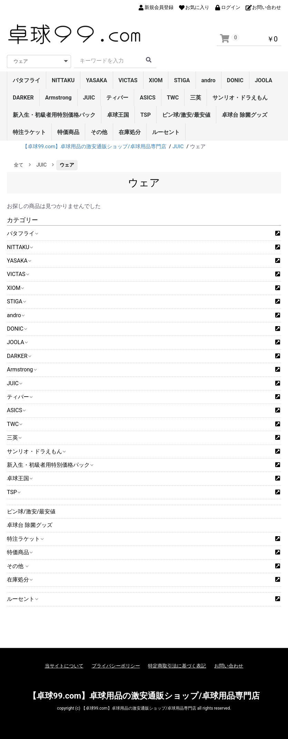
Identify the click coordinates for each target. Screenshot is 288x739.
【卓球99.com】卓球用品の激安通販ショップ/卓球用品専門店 (144, 696)
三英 (195, 97)
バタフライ (26, 80)
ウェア (67, 165)
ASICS (148, 97)
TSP (145, 115)
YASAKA (96, 80)
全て (18, 165)
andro (208, 80)
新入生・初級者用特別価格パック (54, 115)
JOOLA (263, 80)
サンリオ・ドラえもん (240, 97)
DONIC (235, 80)
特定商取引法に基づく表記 (177, 666)
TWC (173, 97)
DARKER (23, 97)
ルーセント (166, 132)
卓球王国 (118, 115)
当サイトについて (64, 666)
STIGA (182, 80)
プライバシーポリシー (116, 666)
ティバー (117, 97)
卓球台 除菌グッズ (244, 115)
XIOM (156, 80)
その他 (99, 132)
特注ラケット (29, 132)
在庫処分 (130, 132)
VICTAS (128, 80)
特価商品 (68, 132)
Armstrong (58, 97)
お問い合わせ (228, 666)
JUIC (89, 97)
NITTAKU (63, 80)
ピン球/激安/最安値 (186, 115)
